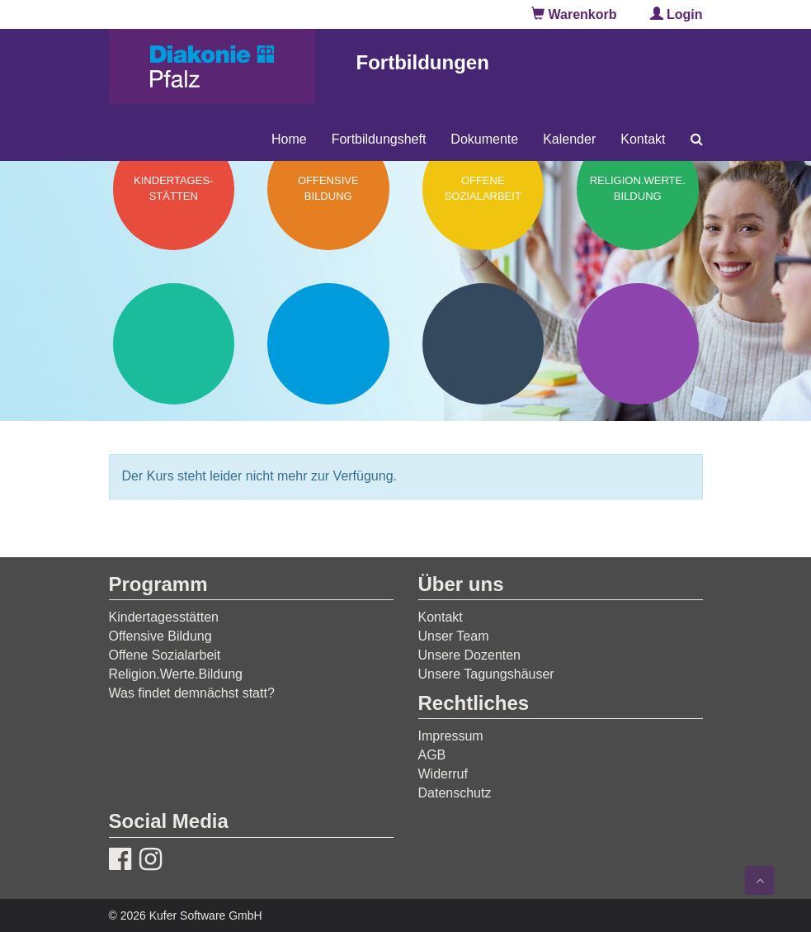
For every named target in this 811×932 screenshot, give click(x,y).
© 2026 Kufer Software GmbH (185, 915)
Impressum (450, 736)
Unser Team (453, 636)
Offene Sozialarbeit (165, 655)
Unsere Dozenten (469, 655)
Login (676, 14)
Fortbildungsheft (379, 139)
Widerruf (443, 774)
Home (289, 139)
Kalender (569, 139)
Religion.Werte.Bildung (176, 674)
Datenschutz (455, 793)
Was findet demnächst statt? (192, 693)
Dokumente (484, 139)
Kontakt (642, 139)
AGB (432, 755)
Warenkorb (573, 14)
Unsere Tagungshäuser (486, 674)
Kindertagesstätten (164, 617)
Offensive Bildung (160, 636)
